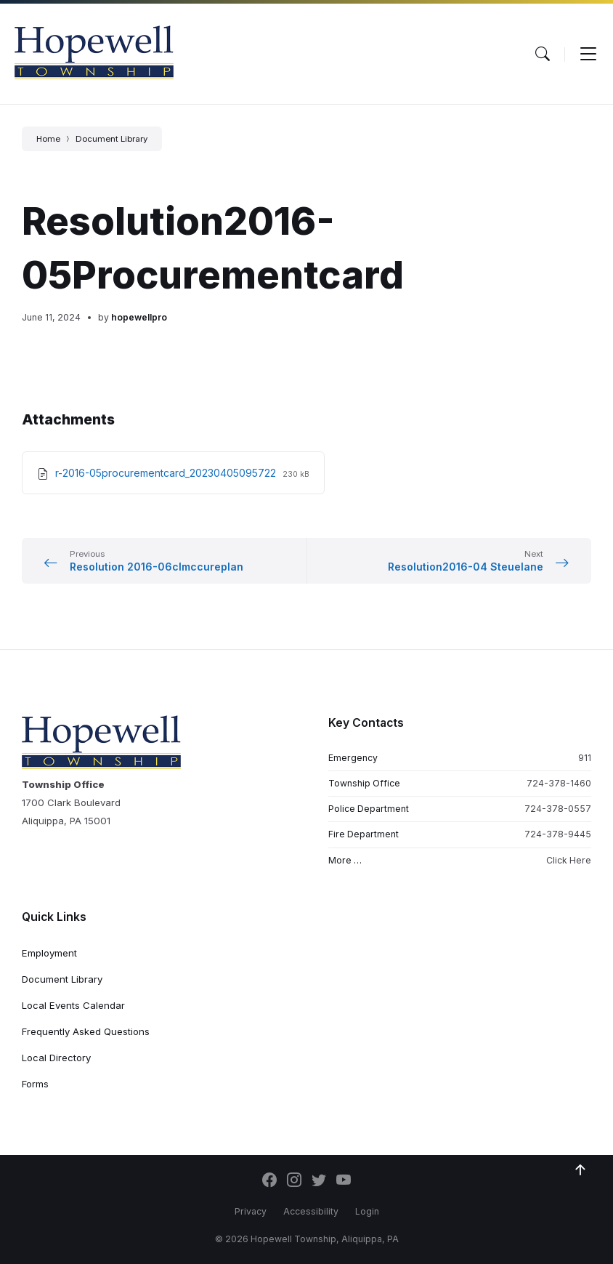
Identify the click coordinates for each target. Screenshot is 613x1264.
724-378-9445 (557, 834)
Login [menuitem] (367, 1211)
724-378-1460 (559, 783)
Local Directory (56, 1057)
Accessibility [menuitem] (310, 1211)
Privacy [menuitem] (251, 1211)
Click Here (568, 860)
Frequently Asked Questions (86, 1031)
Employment (49, 953)
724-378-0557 (557, 808)
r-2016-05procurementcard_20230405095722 (167, 473)
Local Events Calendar (73, 1005)
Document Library (111, 139)
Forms (35, 1084)
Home (48, 139)
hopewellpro (139, 317)
